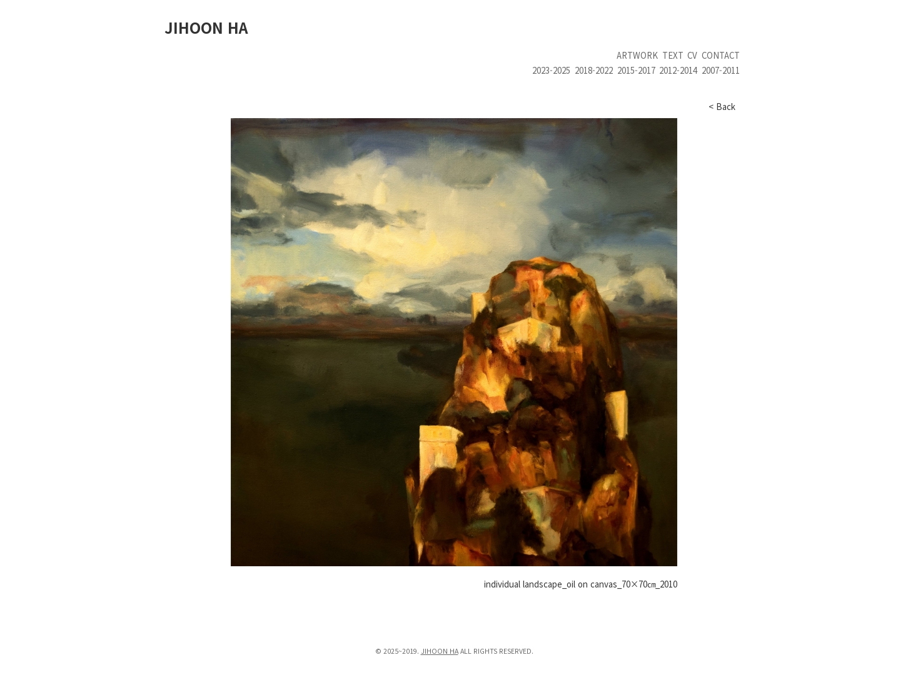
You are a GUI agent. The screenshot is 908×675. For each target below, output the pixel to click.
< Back (722, 106)
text (673, 55)
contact (721, 55)
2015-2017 (636, 70)
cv (692, 55)
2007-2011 (721, 70)
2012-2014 (678, 70)
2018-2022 (594, 70)
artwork (637, 55)
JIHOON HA (206, 27)
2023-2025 (551, 70)
